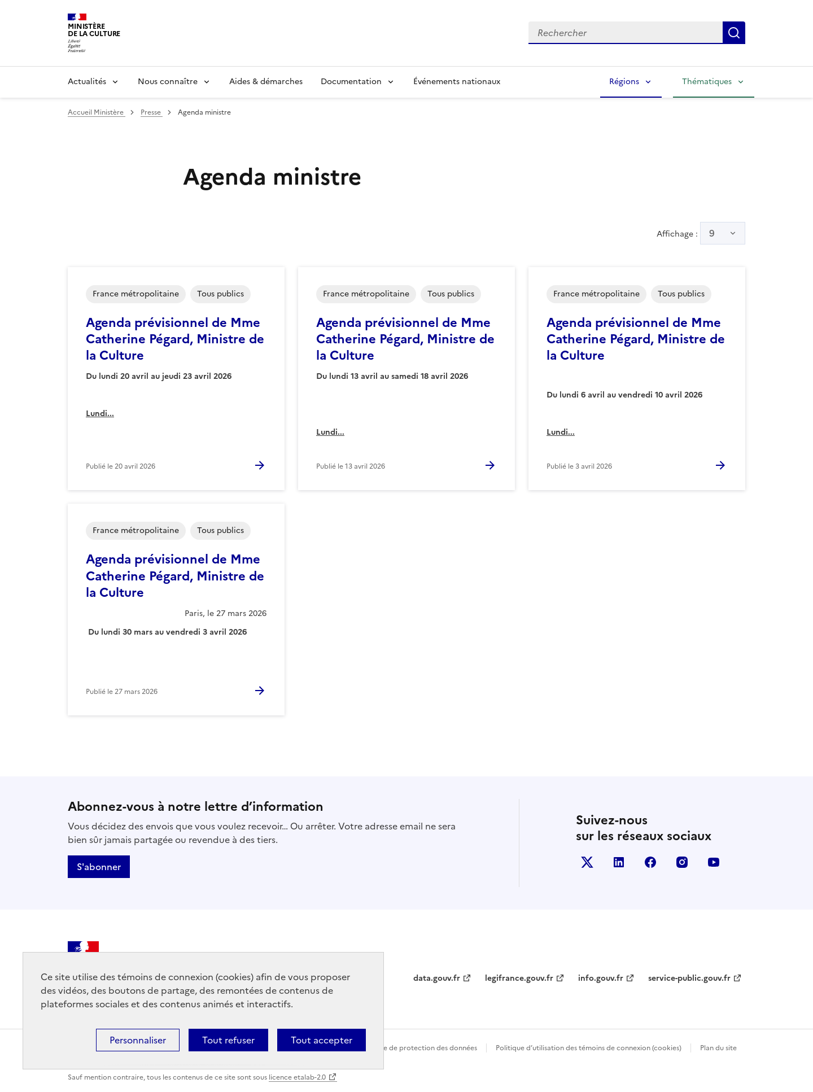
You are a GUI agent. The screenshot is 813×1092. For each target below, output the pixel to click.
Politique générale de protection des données (403, 1048)
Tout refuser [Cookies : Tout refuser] (228, 1040)
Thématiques (707, 82)
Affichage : (701, 233)
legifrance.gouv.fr (519, 978)
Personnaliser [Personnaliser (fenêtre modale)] (138, 1040)
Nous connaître (168, 82)
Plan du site (718, 1048)
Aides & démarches (266, 82)
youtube (713, 862)
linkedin (618, 862)
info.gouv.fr (600, 978)
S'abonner (99, 866)
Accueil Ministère (96, 112)
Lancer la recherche (734, 32)
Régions (624, 82)
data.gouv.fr (436, 978)
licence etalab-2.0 (297, 1077)
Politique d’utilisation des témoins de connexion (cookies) (588, 1048)
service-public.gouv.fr (689, 978)
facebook (650, 862)
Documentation (351, 82)
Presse (152, 112)
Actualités (87, 82)
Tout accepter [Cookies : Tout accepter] (321, 1040)
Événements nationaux (456, 82)
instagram (682, 862)
